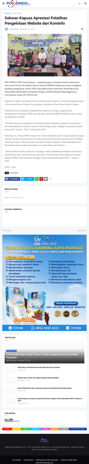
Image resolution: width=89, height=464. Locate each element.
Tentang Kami (28, 460)
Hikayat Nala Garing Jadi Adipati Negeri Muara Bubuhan (38, 378)
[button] (3, 4)
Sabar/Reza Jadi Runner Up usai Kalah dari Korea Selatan (38, 367)
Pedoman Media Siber (69, 460)
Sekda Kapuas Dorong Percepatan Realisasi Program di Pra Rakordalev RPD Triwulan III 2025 (49, 400)
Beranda (8, 13)
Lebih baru (7, 230)
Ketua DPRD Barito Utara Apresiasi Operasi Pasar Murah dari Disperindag (44, 388)
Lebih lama (81, 230)
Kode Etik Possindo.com (44, 463)
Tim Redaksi (16, 460)
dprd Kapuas (17, 13)
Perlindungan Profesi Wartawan (47, 460)
